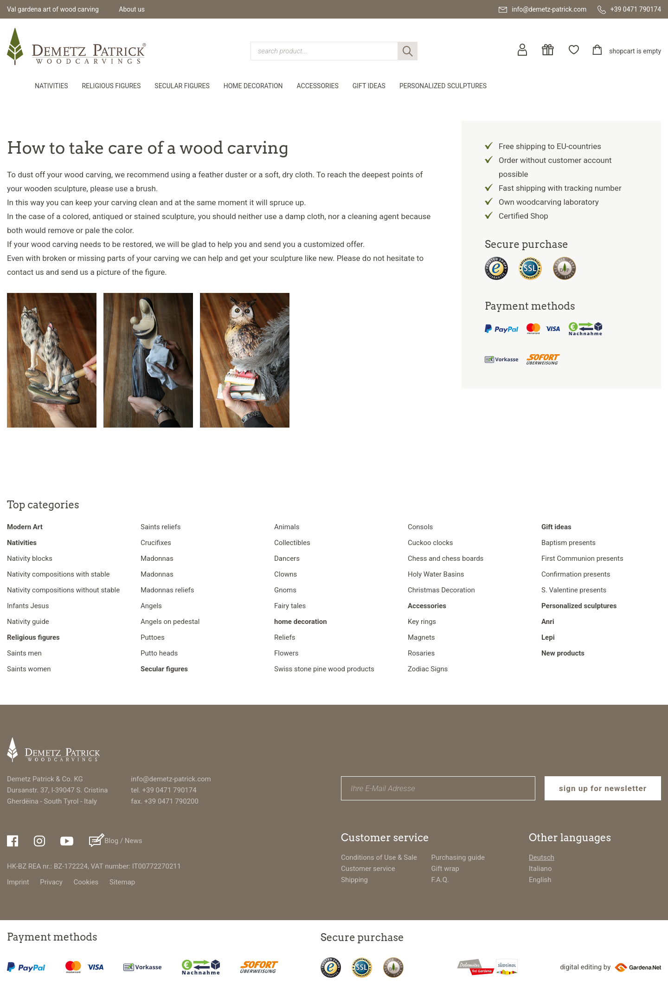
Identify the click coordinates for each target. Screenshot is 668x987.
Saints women (29, 669)
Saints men (24, 653)
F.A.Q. (440, 880)
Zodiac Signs (428, 669)
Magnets (421, 637)
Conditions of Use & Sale (379, 857)
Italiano (540, 868)
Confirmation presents (575, 574)
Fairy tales (290, 606)
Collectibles (292, 543)
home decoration (253, 86)
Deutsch (541, 857)
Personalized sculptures (443, 86)
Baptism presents (568, 543)
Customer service (368, 868)
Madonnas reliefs (167, 590)
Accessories (318, 86)
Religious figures (111, 86)
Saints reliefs (160, 527)
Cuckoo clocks (430, 543)
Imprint (18, 882)
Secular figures (181, 86)
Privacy (51, 882)
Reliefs (284, 637)
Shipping (354, 880)
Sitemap (122, 882)
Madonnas (157, 558)
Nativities (51, 86)
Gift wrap (445, 868)
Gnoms (285, 590)
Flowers (286, 653)
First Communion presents (582, 558)
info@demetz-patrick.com (171, 779)
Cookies (86, 882)
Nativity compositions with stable (58, 574)
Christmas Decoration (441, 590)
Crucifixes (156, 543)
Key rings (422, 621)
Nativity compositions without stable (63, 590)
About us (132, 9)
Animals (286, 527)
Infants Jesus (28, 606)
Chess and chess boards (445, 558)
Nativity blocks (29, 558)
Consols (420, 527)
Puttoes (153, 637)
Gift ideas (369, 86)
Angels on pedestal (170, 621)
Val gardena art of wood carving (53, 9)
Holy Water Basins (436, 574)
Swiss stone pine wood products (324, 669)
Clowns (285, 574)
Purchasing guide (458, 857)
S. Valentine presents (573, 590)
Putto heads (159, 653)
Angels (151, 606)
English (540, 880)
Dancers (287, 558)
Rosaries (421, 653)
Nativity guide (28, 621)
